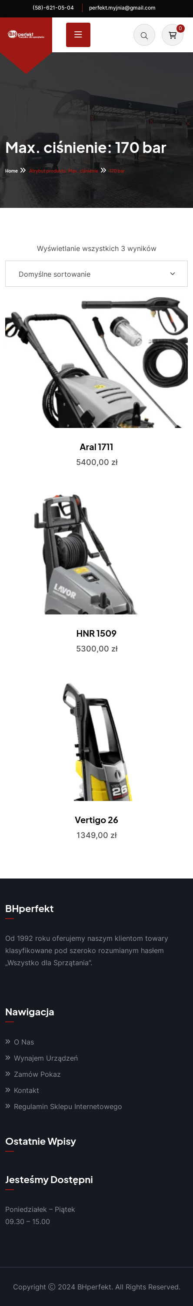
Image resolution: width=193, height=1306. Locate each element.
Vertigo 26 (96, 819)
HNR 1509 (97, 633)
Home (11, 170)
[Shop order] (96, 274)
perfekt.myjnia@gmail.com (122, 7)
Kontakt (26, 1090)
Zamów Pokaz (37, 1074)
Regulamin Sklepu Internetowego (68, 1106)
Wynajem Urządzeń (46, 1058)
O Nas (24, 1042)
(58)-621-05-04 (53, 7)
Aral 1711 (96, 446)
